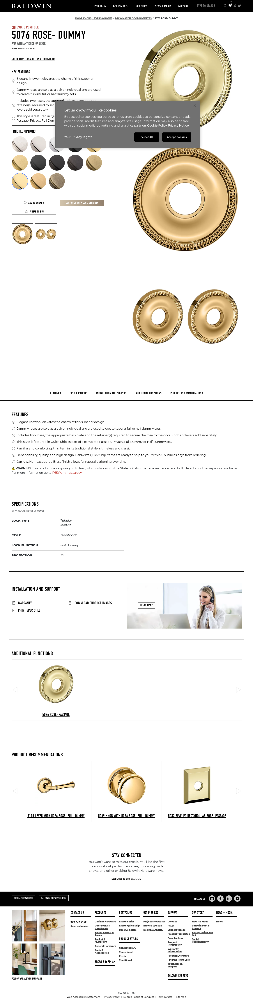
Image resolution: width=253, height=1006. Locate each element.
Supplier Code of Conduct (138, 997)
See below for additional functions (33, 59)
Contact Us (77, 913)
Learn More (146, 605)
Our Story (141, 6)
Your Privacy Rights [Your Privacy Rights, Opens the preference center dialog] (78, 137)
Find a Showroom (23, 898)
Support (183, 6)
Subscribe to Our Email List (127, 879)
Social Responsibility (200, 940)
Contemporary (127, 947)
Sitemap (181, 997)
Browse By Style (152, 925)
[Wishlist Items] (230, 6)
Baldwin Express (178, 976)
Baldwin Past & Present (201, 927)
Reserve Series (128, 929)
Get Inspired (120, 6)
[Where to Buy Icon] (235, 6)
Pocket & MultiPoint (101, 940)
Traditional (125, 960)
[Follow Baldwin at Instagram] (38, 978)
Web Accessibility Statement (83, 997)
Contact (172, 921)
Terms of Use (165, 997)
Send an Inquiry (79, 926)
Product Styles (128, 939)
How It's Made (200, 921)
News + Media (163, 6)
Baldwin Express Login (53, 898)
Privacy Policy (112, 997)
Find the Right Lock (179, 959)
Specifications (78, 393)
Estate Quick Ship (129, 925)
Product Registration (175, 943)
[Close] (194, 105)
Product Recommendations (186, 393)
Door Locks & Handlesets (102, 927)
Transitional (126, 952)
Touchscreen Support (175, 965)
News (219, 921)
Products (100, 6)
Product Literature (178, 955)
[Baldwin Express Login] (240, 6)
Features (55, 393)
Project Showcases (154, 921)
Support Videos (176, 929)
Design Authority (153, 929)
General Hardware (105, 946)
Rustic (122, 956)
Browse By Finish (105, 962)
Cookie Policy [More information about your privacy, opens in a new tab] (157, 125)
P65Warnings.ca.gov (67, 472)
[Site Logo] (32, 6)
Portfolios (125, 913)
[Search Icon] (225, 6)
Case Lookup (175, 938)
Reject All (147, 137)
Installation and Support (111, 393)
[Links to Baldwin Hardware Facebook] (220, 898)
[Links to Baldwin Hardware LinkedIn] (229, 898)
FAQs (171, 925)
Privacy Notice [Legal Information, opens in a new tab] (178, 125)
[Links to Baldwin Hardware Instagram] (212, 898)
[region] (127, 124)
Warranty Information (175, 950)
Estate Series (127, 921)
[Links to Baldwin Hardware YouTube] (237, 898)
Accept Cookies (177, 137)
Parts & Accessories (102, 951)
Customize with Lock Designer (82, 202)
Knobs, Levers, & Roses (104, 933)
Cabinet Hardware (105, 921)
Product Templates (179, 934)
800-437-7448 (78, 921)
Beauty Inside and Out (202, 933)
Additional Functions (149, 393)
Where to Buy (34, 211)
